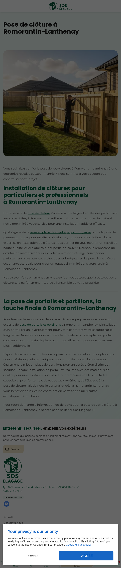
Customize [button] (33, 556)
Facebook (84, 544)
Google (70, 544)
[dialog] (60, 544)
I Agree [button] (86, 556)
